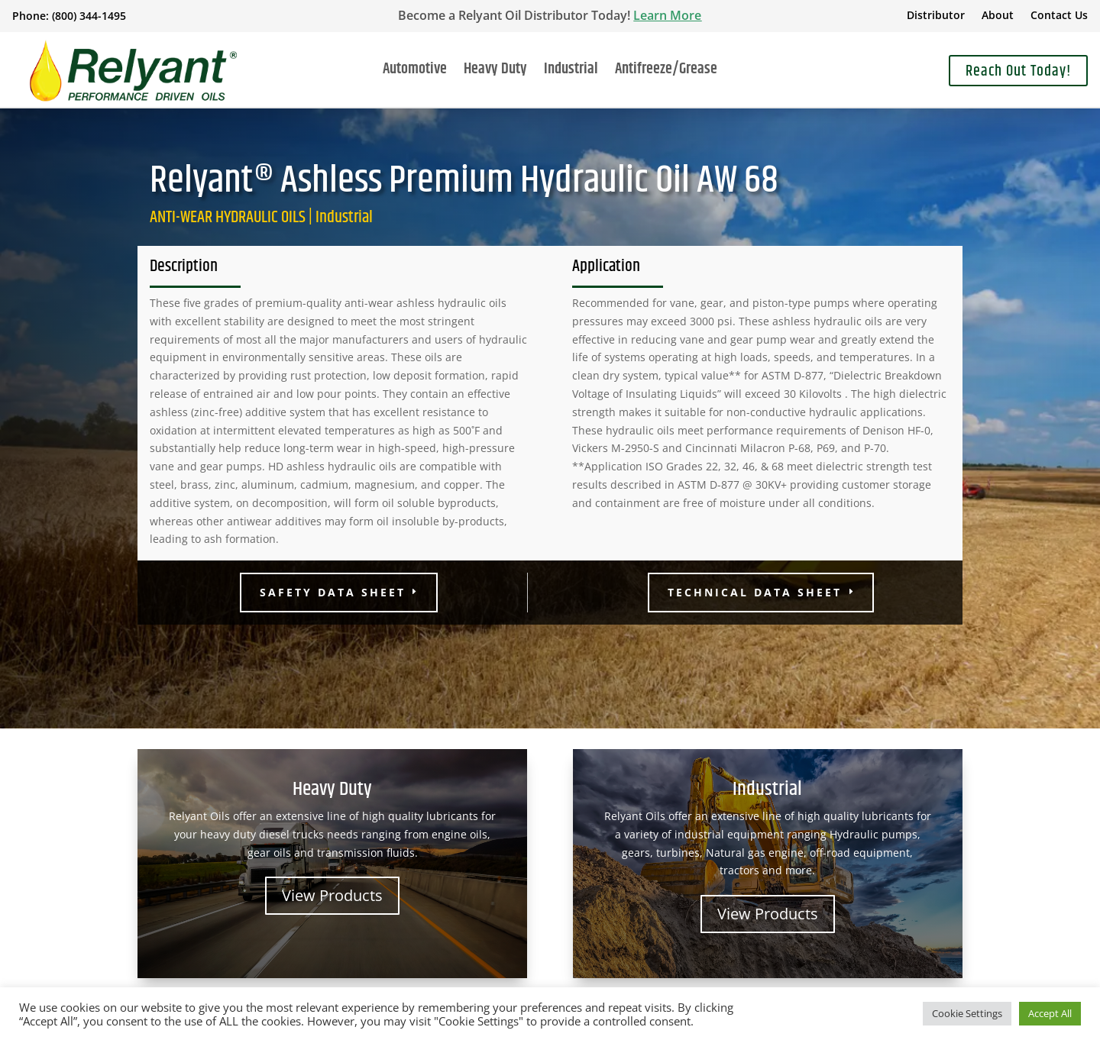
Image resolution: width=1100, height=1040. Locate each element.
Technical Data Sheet (755, 592)
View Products (332, 895)
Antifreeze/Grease (666, 72)
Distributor (936, 16)
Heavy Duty (495, 72)
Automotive (415, 72)
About (998, 16)
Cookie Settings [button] (967, 1013)
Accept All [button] (1050, 1013)
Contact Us (1059, 16)
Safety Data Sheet (333, 592)
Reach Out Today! (1018, 71)
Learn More (667, 15)
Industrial (571, 72)
